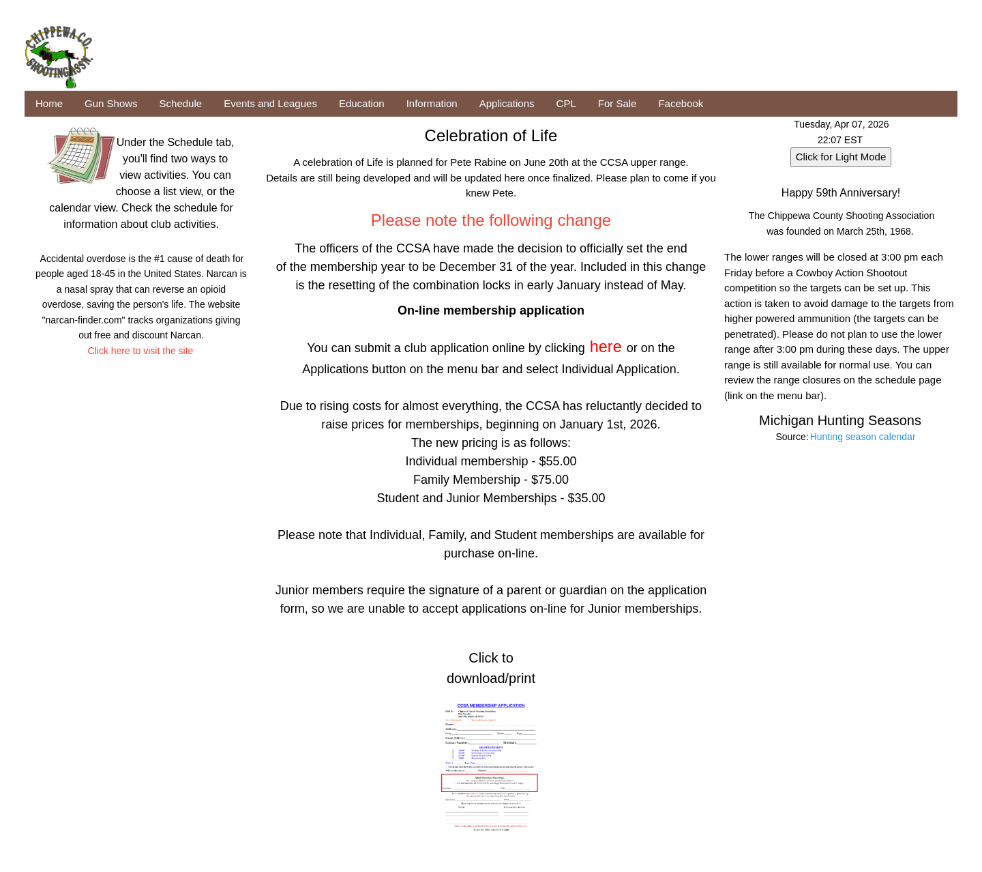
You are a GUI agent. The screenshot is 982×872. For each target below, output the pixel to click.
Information (432, 103)
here (606, 346)
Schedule (181, 103)
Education (362, 103)
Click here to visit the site (141, 350)
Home (49, 103)
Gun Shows (111, 103)
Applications (507, 103)
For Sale (617, 103)
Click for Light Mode (841, 156)
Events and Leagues (270, 103)
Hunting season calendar (863, 436)
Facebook (680, 103)
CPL (566, 103)
